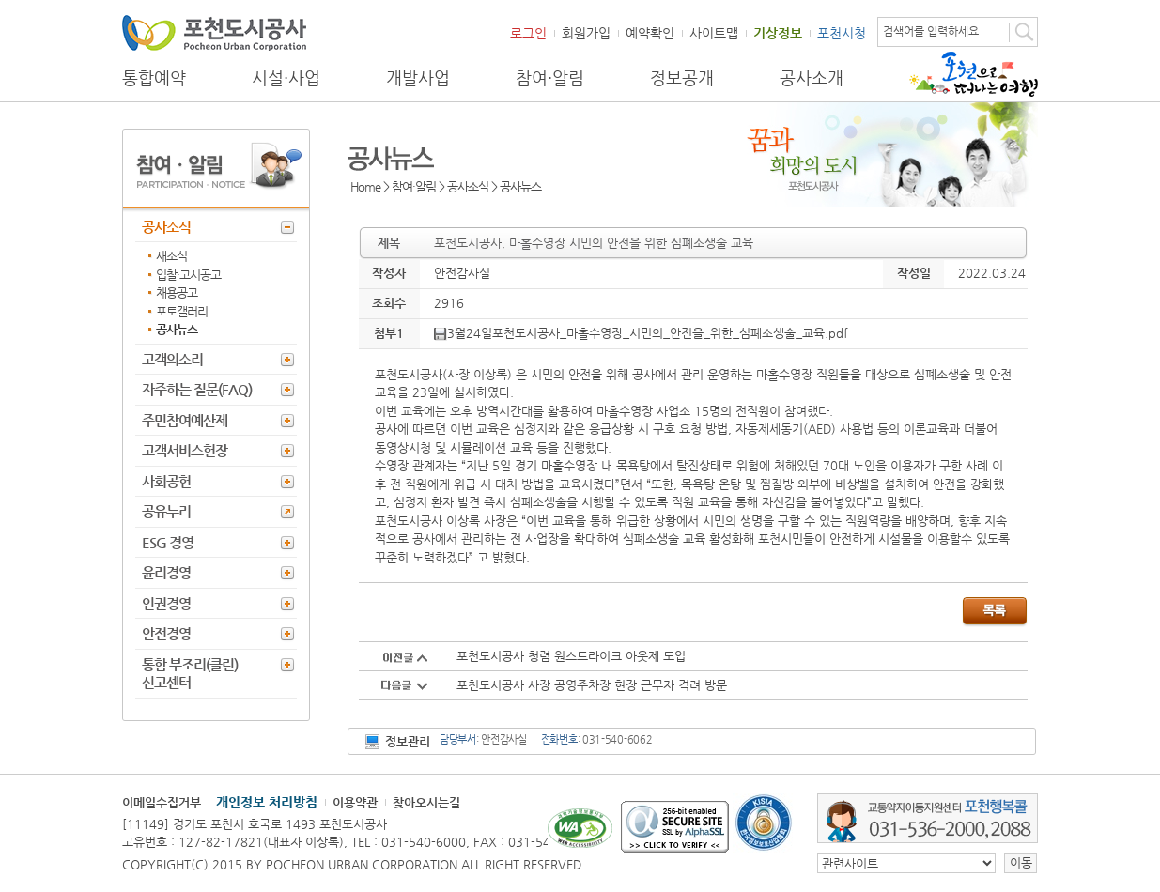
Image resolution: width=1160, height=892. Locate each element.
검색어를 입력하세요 (931, 31)
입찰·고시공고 (188, 275)
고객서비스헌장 (184, 450)
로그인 (528, 32)
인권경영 (166, 603)
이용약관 (355, 802)
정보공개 (682, 78)
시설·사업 (286, 78)
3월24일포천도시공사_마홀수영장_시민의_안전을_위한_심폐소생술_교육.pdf (641, 333)
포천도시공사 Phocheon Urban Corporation (214, 32)
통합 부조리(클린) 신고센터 (190, 673)
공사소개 (811, 78)
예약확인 (650, 32)
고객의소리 (172, 359)
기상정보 (777, 32)
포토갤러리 (182, 311)
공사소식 (166, 227)
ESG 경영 (167, 542)
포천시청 (841, 32)
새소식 (171, 256)
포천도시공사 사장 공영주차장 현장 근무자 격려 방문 (591, 685)
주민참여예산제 (184, 420)
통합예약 (154, 78)
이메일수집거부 (161, 802)
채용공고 (176, 292)
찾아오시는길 (426, 802)
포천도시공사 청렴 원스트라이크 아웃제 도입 (571, 656)
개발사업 (418, 78)
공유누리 (166, 511)
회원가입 (586, 32)
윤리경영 (166, 572)
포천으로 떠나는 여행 (973, 74)
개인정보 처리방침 (266, 801)
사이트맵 (713, 32)
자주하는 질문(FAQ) (197, 389)
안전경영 (166, 633)
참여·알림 (550, 78)
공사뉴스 (176, 329)
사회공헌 (166, 481)
